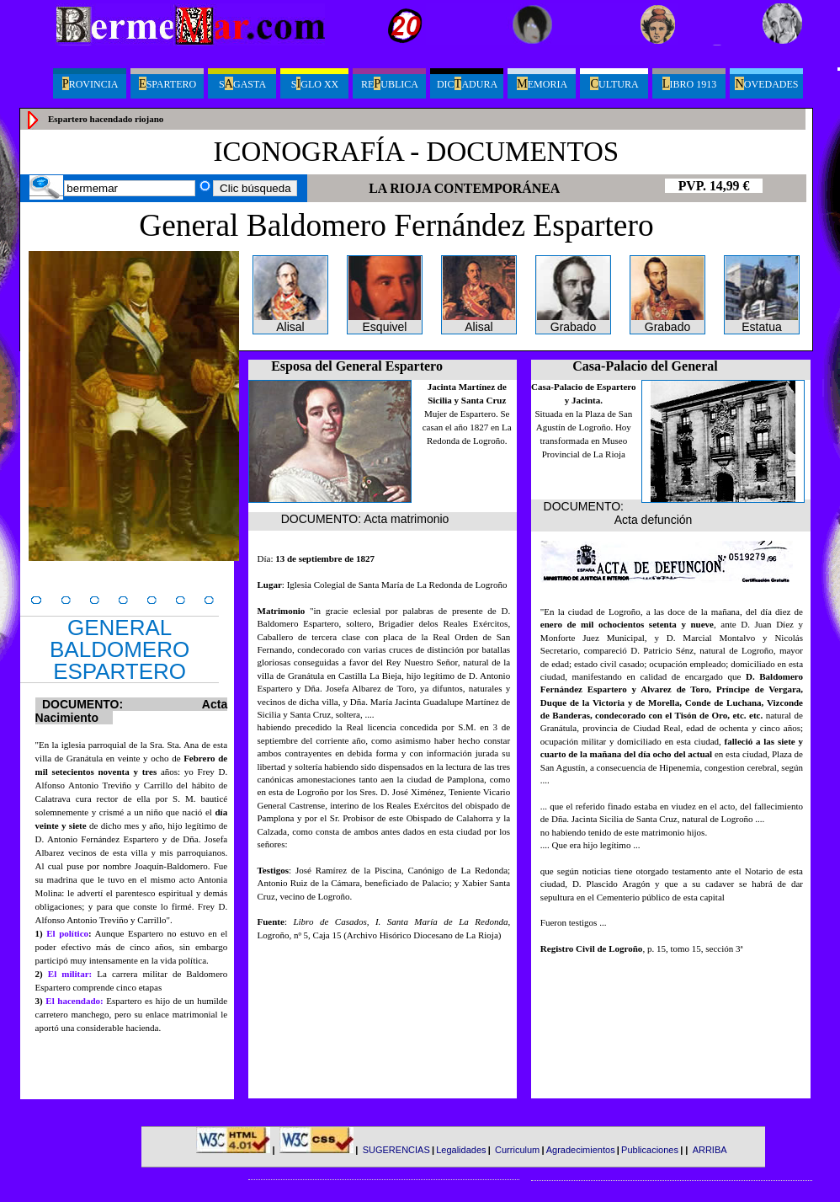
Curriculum (517, 1150)
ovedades (766, 83)
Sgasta (242, 83)
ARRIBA (710, 1150)
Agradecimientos (580, 1150)
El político (67, 933)
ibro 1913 (689, 83)
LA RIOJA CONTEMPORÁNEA (464, 188)
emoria (542, 83)
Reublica (389, 83)
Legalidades (461, 1150)
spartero (167, 83)
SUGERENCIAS (396, 1150)
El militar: (70, 974)
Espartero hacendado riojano (105, 119)
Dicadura (467, 83)
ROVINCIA (90, 83)
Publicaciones (649, 1150)
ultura (614, 83)
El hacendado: (75, 1001)
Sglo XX (314, 83)
